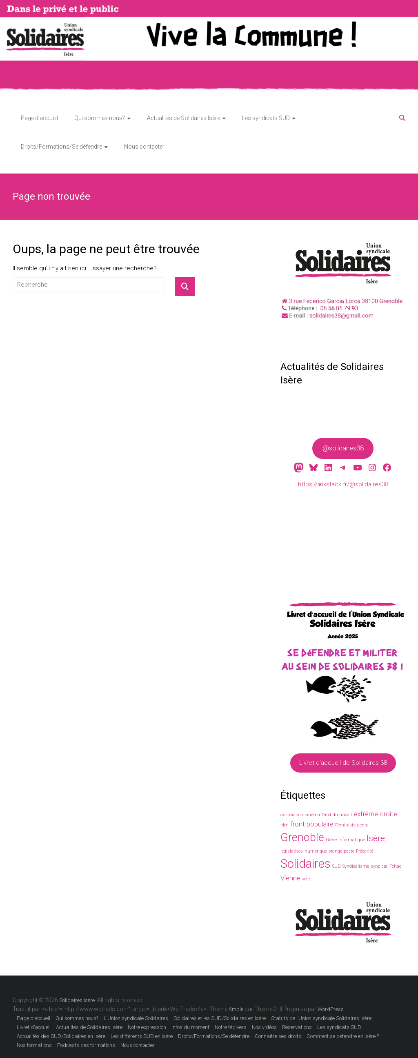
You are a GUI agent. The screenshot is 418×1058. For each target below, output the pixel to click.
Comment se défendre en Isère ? (343, 1036)
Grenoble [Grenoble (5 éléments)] (302, 837)
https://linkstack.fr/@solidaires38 (343, 484)
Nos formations (34, 1045)
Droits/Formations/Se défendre (61, 146)
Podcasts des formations (86, 1045)
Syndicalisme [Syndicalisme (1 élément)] (355, 866)
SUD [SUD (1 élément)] (336, 866)
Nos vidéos (264, 1027)
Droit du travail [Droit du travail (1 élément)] (337, 814)
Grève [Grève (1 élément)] (331, 839)
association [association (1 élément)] (291, 814)
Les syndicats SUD (266, 118)
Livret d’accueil (34, 1027)
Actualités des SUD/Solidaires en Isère (61, 1036)
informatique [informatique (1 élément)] (351, 839)
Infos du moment (190, 1027)
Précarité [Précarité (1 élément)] (364, 851)
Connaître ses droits (278, 1036)
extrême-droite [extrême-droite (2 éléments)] (375, 814)
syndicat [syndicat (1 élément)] (379, 866)
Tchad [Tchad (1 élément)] (395, 866)
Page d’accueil (39, 118)
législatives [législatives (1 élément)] (291, 851)
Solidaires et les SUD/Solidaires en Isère (219, 1018)
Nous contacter (144, 146)
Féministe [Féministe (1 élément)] (345, 825)
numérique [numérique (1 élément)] (316, 851)
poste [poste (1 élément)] (349, 851)
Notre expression (147, 1027)
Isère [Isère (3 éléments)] (376, 838)
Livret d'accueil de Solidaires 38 (343, 763)
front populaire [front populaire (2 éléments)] (312, 824)
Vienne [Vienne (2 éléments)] (290, 878)
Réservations (297, 1027)
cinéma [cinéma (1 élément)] (312, 814)
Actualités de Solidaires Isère (183, 118)
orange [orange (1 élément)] (335, 851)
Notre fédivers (231, 1027)
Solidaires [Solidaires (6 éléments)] (305, 864)
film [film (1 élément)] (284, 825)
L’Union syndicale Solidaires (136, 1018)
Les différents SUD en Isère (142, 1036)
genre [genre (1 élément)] (362, 825)
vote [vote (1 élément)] (306, 879)
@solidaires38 (343, 448)
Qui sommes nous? (99, 118)
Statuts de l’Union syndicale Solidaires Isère (321, 1018)
